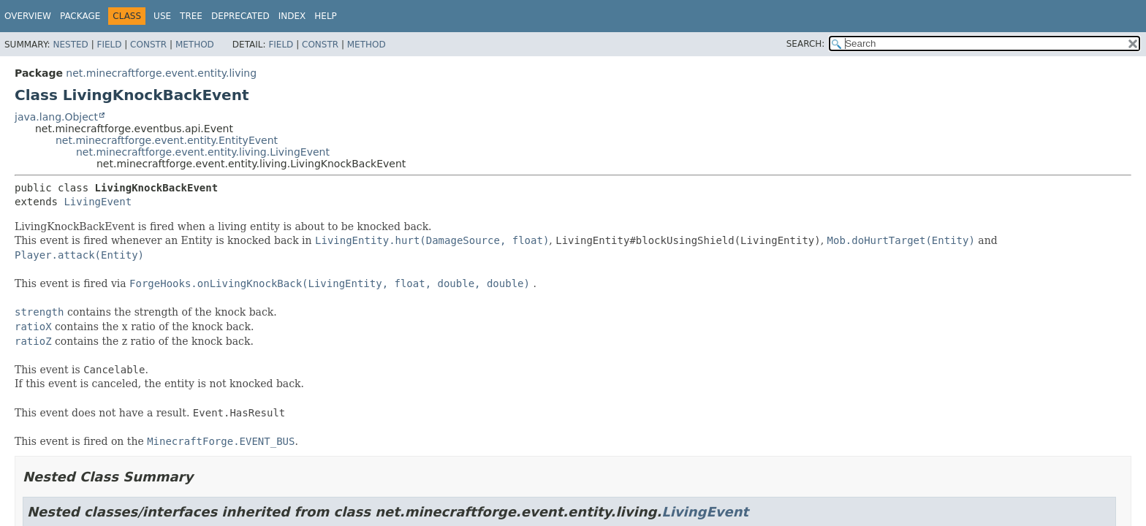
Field (108, 44)
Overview (27, 16)
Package (80, 16)
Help (325, 16)
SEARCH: (805, 44)
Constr (148, 44)
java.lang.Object (56, 117)
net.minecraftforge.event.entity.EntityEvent (167, 140)
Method (194, 44)
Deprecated (240, 16)
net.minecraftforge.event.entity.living (161, 73)
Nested (70, 44)
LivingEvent (98, 201)
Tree (191, 16)
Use (162, 16)
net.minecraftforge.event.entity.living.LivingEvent (203, 152)
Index (292, 16)
